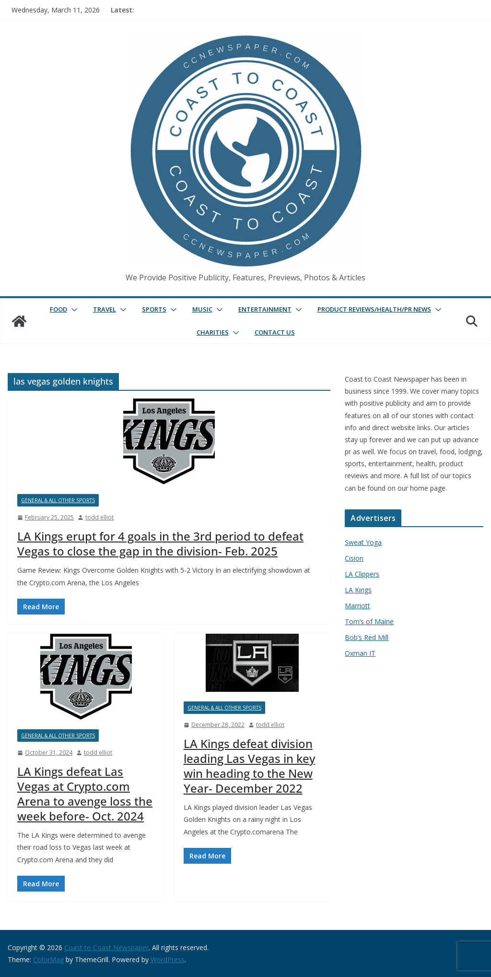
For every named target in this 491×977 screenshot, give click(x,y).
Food (58, 309)
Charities (213, 332)
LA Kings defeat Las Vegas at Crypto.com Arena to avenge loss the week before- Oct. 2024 (84, 793)
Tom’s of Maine (369, 621)
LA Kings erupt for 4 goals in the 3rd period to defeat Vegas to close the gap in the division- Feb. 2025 (160, 543)
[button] (72, 309)
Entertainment (265, 309)
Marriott (357, 605)
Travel (104, 309)
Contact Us (275, 332)
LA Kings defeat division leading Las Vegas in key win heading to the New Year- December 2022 (249, 766)
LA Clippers (362, 574)
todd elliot (99, 517)
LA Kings (358, 589)
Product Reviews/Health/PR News (374, 309)
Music (202, 309)
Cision (354, 558)
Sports (154, 309)
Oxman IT (360, 653)
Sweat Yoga (363, 542)
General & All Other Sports (58, 500)
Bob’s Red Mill (366, 637)
